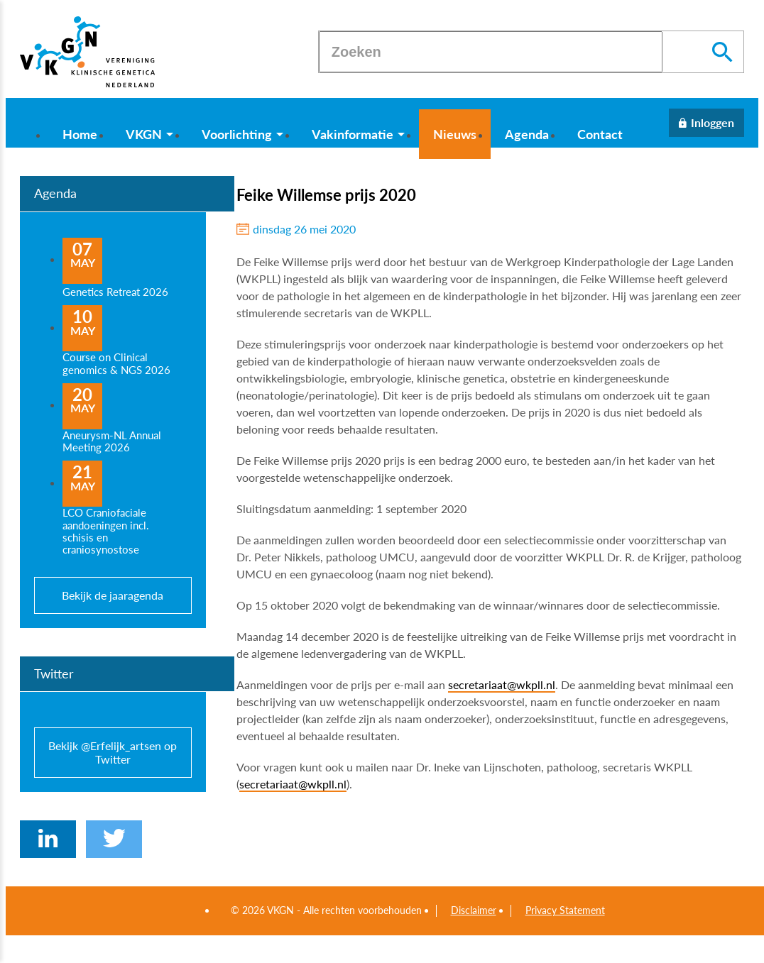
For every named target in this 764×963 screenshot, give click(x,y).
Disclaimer (473, 910)
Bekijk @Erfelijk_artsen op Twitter (112, 752)
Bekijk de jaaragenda (112, 595)
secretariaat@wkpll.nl (501, 684)
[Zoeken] (490, 51)
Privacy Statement (565, 910)
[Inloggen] (706, 123)
